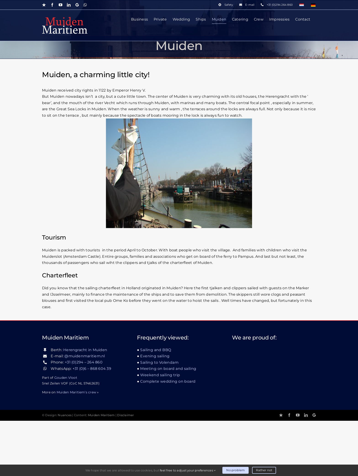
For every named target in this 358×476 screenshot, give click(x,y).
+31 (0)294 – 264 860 (84, 418)
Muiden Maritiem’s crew (76, 447)
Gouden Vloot (65, 433)
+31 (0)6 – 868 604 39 (92, 424)
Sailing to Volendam (159, 418)
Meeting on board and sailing (168, 424)
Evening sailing (154, 411)
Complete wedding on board (167, 436)
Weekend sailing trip (160, 430)
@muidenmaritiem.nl (84, 411)
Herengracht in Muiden (85, 405)
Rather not (264, 470)
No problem (235, 470)
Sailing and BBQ (155, 405)
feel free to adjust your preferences (188, 470)
